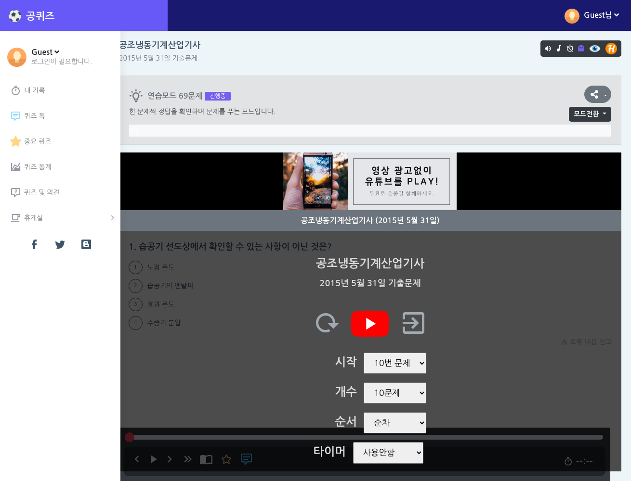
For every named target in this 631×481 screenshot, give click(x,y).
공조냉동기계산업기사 (170, 45)
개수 (351, 392)
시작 (351, 362)
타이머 (335, 451)
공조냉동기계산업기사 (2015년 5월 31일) (375, 220)
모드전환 (586, 114)
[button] (61, 56)
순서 (351, 422)
